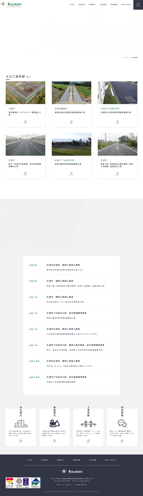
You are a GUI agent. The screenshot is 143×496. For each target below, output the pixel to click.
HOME (72, 4)
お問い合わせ (126, 4)
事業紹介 (92, 4)
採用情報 (114, 4)
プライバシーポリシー (64, 485)
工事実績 (103, 4)
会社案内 (82, 4)
